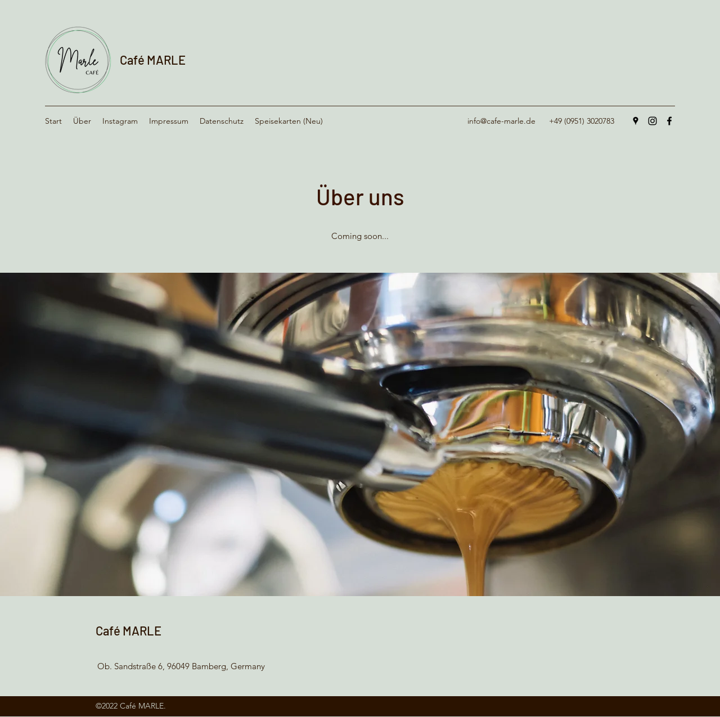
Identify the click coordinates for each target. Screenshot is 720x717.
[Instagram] (652, 121)
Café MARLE (153, 59)
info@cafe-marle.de (501, 121)
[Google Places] (635, 121)
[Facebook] (669, 121)
